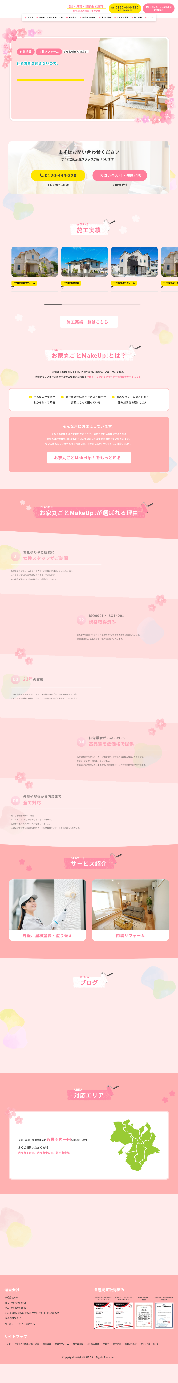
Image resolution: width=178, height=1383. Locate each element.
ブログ (150, 21)
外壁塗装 (72, 21)
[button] (46, 319)
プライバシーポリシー (151, 1363)
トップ (30, 21)
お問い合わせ (131, 1363)
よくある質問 (122, 21)
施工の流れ (106, 21)
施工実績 (138, 21)
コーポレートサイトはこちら (20, 1343)
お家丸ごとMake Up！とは (51, 21)
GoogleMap (13, 1337)
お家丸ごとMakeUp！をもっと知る (86, 477)
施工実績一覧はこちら (86, 341)
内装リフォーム (89, 21)
